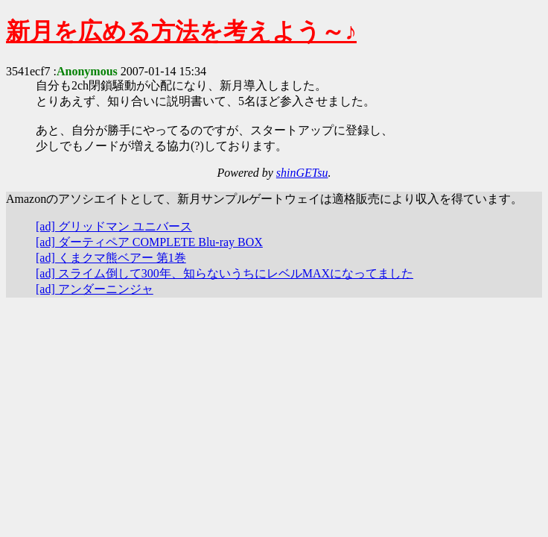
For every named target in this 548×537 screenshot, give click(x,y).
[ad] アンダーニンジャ (94, 289)
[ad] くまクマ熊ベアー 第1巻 (111, 257)
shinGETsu (302, 172)
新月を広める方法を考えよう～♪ (181, 31)
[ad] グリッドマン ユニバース (114, 226)
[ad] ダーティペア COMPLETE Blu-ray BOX (149, 242)
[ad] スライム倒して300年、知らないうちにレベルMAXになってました (224, 273)
